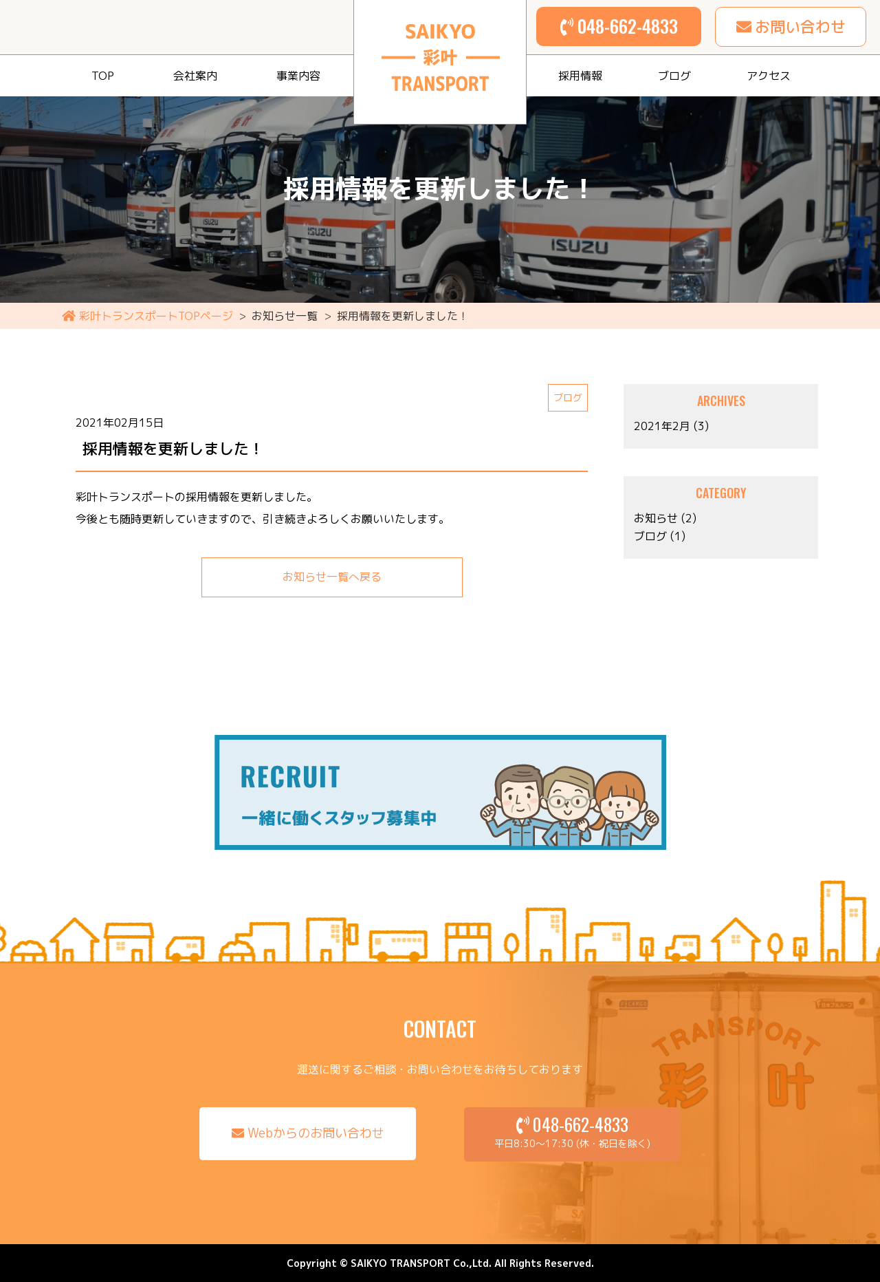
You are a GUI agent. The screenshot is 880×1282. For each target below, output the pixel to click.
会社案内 (195, 75)
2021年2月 (662, 426)
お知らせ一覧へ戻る (332, 577)
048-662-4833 (628, 25)
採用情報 (580, 75)
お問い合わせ (800, 26)
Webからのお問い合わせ (316, 1133)
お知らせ (656, 518)
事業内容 (298, 75)
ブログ (674, 75)
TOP (102, 75)
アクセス (769, 75)
